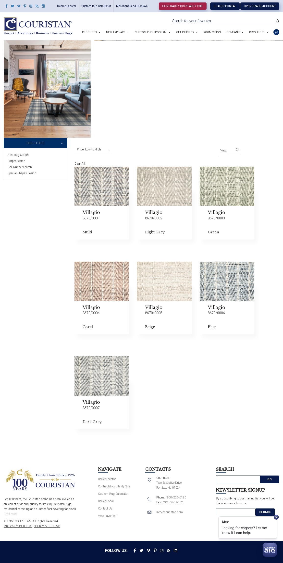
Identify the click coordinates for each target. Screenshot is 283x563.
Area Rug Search (18, 155)
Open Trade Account (260, 6)
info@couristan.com (169, 512)
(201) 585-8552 (172, 502)
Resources (256, 32)
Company (233, 32)
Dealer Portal (225, 6)
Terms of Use (47, 526)
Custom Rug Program (151, 32)
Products (89, 32)
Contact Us (105, 508)
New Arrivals (115, 32)
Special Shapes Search (22, 173)
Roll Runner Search (20, 167)
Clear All (79, 163)
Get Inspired (185, 32)
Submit (265, 512)
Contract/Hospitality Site (182, 6)
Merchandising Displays (132, 6)
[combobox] (92, 149)
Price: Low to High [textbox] (89, 149)
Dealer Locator (66, 6)
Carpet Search (16, 161)
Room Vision (212, 32)
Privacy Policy (18, 526)
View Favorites (107, 516)
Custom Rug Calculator (96, 6)
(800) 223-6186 (176, 497)
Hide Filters (35, 143)
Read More (10, 514)
